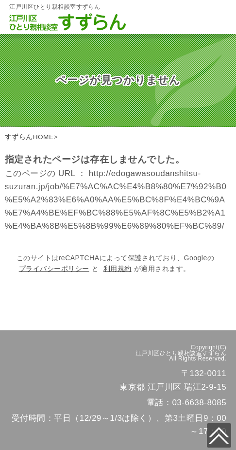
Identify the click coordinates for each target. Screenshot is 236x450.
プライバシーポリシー (54, 268)
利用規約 (117, 268)
